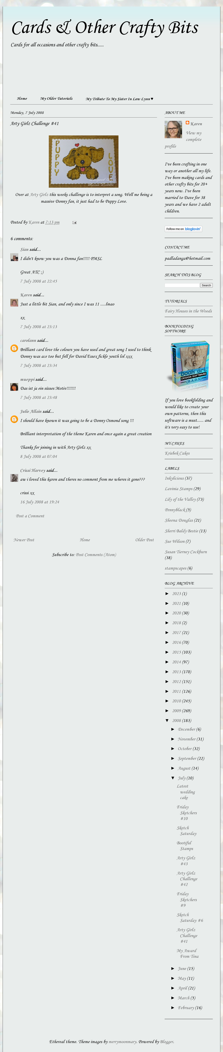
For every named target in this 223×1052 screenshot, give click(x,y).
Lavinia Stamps (178, 489)
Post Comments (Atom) (96, 555)
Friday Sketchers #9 (187, 900)
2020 (177, 613)
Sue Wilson (174, 541)
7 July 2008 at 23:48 (38, 397)
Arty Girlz (39, 194)
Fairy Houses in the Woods (188, 311)
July (182, 778)
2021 (177, 603)
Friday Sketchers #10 (187, 813)
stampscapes (175, 568)
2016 (177, 642)
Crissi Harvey (32, 470)
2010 (177, 701)
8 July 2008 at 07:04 (38, 456)
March (184, 998)
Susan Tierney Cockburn (186, 552)
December (187, 729)
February (186, 1008)
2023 (177, 594)
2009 (177, 711)
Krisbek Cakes (177, 453)
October (185, 749)
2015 (177, 652)
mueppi (27, 379)
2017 (177, 633)
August (184, 768)
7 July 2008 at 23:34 (38, 365)
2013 (177, 672)
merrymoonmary (122, 1042)
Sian (24, 249)
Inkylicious (174, 478)
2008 (177, 720)
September (187, 758)
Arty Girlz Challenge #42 (187, 879)
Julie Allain (30, 411)
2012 (177, 681)
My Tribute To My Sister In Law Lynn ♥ (119, 99)
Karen (26, 295)
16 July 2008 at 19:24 (39, 502)
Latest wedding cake (186, 792)
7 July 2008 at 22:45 (38, 281)
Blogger (166, 1042)
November (187, 739)
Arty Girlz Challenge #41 (187, 935)
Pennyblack (175, 510)
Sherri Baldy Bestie (181, 531)
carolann (28, 340)
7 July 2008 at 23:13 (38, 327)
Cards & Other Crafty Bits (103, 28)
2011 (177, 691)
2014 (177, 662)
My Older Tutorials (56, 98)
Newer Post (24, 540)
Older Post (144, 540)
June (182, 968)
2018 (177, 623)
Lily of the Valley (180, 499)
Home (22, 98)
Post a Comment (30, 516)
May (182, 978)
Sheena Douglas (179, 520)
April (183, 988)
